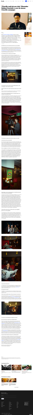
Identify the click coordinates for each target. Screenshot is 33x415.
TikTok (17, 405)
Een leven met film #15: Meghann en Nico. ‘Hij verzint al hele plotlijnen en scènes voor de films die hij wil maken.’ (12, 384)
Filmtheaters (10, 402)
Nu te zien (2, 403)
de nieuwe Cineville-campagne (8, 34)
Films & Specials (14, 1)
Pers (9, 407)
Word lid (26, 1)
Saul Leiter (13, 296)
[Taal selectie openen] (31, 1)
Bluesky (17, 404)
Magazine (2, 406)
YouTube (17, 406)
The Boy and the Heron (24, 371)
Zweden (9, 413)
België (4, 413)
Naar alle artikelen (16, 387)
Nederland (3, 413)
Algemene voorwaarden (10, 414)
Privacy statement (5, 414)
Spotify (17, 407)
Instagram (18, 402)
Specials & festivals (3, 405)
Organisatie (10, 403)
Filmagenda (2, 402)
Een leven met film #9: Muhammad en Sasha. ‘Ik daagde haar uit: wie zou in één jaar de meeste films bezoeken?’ (4, 384)
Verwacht (2, 404)
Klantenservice (10, 408)
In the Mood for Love (16, 297)
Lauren (2, 32)
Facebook (17, 403)
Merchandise (10, 406)
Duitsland (7, 413)
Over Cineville (23, 1)
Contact (9, 409)
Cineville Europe (10, 404)
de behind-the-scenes (17, 322)
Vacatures (10, 405)
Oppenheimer (3, 371)
